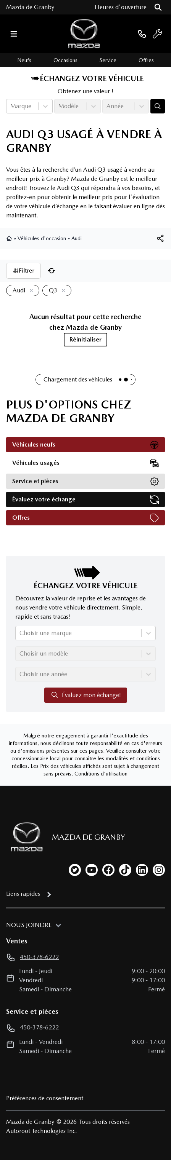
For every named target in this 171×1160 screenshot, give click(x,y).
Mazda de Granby (30, 7)
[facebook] (108, 870)
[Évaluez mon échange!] (157, 106)
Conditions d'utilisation (100, 774)
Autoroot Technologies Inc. (41, 1130)
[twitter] (75, 870)
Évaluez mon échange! (85, 695)
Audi (76, 238)
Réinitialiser (85, 339)
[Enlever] (30, 290)
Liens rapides (23, 893)
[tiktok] (125, 870)
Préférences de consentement (44, 1098)
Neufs (24, 60)
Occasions (65, 60)
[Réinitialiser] (51, 271)
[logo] (84, 33)
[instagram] (159, 870)
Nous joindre (29, 925)
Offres (146, 60)
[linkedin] (142, 870)
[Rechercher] (158, 7)
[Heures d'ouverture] (120, 7)
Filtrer (23, 270)
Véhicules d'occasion (42, 238)
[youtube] (92, 870)
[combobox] (11, 106)
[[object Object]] (160, 238)
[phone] (142, 33)
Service (108, 60)
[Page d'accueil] (24, 837)
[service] (157, 33)
